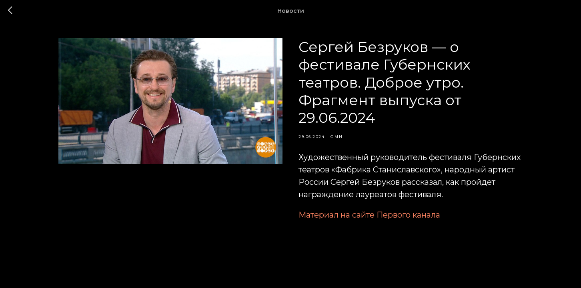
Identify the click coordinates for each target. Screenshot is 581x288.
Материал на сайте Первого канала (369, 215)
